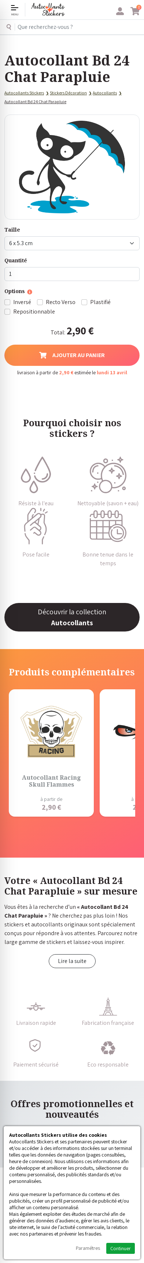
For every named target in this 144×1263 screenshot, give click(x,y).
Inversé (22, 302)
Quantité (15, 260)
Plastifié (100, 302)
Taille (12, 229)
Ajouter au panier (72, 355)
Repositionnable (34, 311)
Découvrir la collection (72, 617)
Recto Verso (60, 302)
